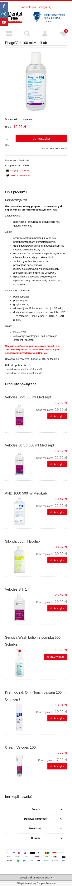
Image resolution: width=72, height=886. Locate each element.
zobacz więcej (55, 656)
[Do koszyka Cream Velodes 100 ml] (57, 766)
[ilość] (9, 138)
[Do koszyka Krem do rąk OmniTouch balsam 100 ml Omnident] (57, 718)
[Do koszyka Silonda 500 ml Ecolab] (57, 560)
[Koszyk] (63, 33)
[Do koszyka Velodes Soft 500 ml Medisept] (57, 416)
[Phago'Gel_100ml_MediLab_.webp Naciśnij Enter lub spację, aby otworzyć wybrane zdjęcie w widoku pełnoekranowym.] (36, 81)
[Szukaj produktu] (27, 33)
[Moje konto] (45, 33)
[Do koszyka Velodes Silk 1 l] (57, 608)
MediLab (24, 160)
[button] (9, 33)
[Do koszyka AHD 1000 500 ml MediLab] (57, 512)
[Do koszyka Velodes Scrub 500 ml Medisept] (57, 464)
